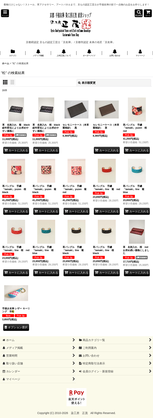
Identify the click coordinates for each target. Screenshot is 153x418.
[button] (5, 13)
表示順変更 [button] (87, 82)
